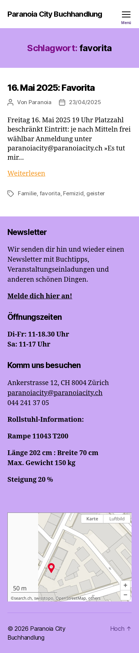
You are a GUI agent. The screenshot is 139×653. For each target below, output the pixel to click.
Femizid (73, 193)
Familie (27, 193)
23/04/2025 (85, 102)
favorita (50, 193)
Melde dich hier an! (39, 296)
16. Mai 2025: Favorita (51, 87)
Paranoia (40, 102)
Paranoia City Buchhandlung (54, 14)
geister (95, 193)
